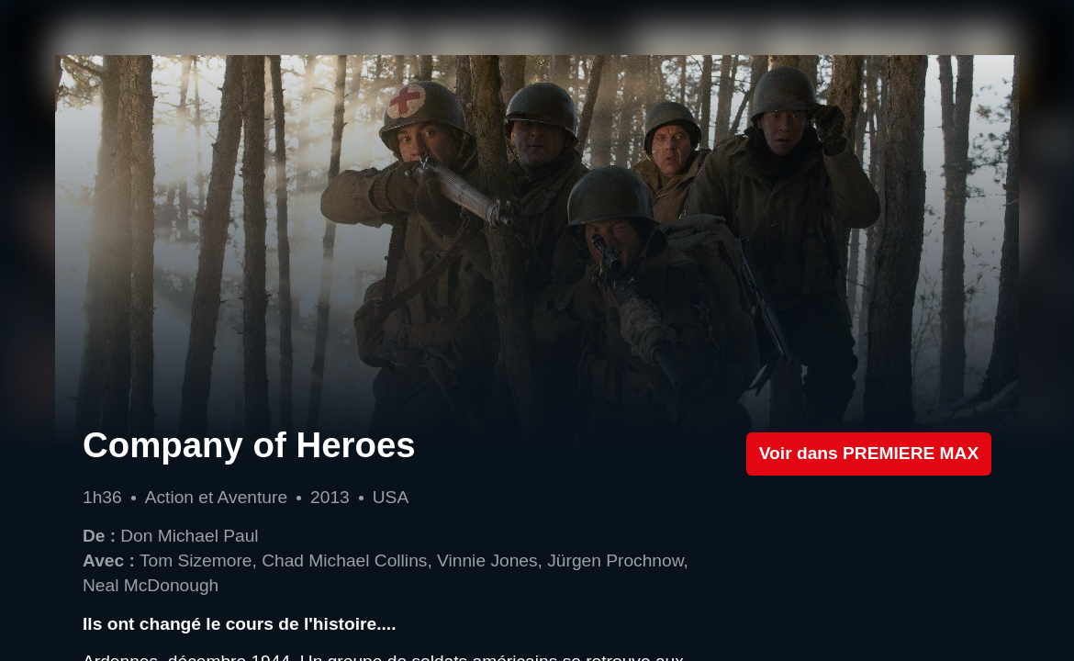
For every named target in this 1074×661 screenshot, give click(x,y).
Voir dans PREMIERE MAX (869, 453)
